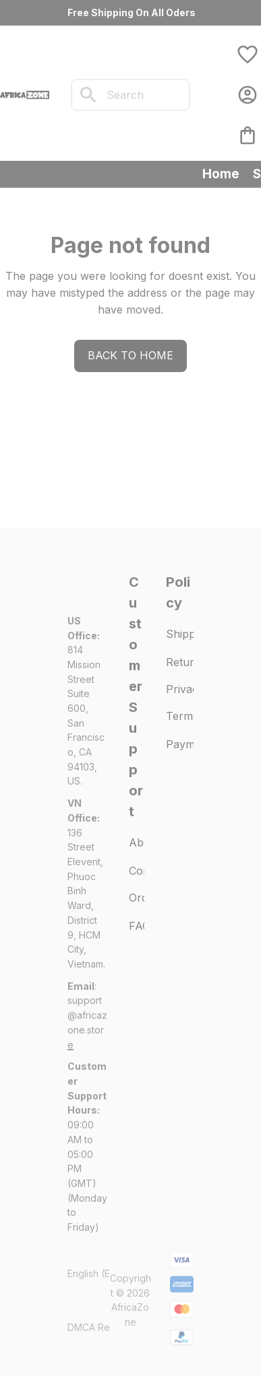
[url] (87, 1022)
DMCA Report (97, 1327)
